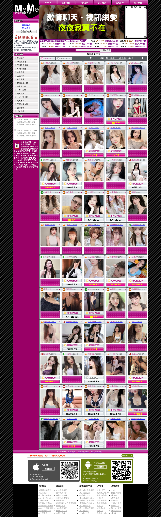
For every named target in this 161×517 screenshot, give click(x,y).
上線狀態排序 (22, 97)
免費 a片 (114, 500)
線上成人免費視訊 (86, 490)
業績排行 (20, 58)
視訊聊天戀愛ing (45, 503)
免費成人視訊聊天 (86, 503)
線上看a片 (101, 508)
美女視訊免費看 (62, 498)
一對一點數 (21, 90)
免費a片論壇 (116, 493)
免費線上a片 (102, 513)
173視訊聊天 (43, 500)
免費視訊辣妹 (61, 495)
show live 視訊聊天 (45, 498)
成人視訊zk (84, 511)
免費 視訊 (60, 500)
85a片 (113, 490)
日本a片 (100, 506)
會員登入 (26, 25)
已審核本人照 (22, 104)
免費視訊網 (60, 513)
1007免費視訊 (61, 490)
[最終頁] (131, 58)
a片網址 (114, 495)
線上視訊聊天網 (44, 495)
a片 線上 (114, 513)
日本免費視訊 (61, 493)
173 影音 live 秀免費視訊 (66, 503)
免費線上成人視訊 (86, 500)
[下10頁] (124, 58)
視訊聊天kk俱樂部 (45, 506)
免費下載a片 (102, 503)
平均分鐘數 (21, 69)
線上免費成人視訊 (86, 508)
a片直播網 (115, 498)
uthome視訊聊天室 (45, 508)
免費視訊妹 (60, 506)
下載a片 (100, 498)
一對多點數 (21, 86)
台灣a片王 (101, 490)
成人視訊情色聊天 (86, 498)
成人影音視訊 (84, 506)
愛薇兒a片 (115, 506)
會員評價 (20, 72)
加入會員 (26, 28)
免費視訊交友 (61, 511)
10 (113, 58)
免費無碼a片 (102, 495)
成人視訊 (20, 111)
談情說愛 (20, 108)
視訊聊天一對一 (44, 511)
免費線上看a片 (103, 493)
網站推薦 (20, 101)
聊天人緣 (20, 79)
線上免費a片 (102, 500)
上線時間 (20, 76)
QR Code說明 (127, 456)
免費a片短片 (116, 503)
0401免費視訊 (61, 508)
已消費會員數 (22, 65)
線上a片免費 (116, 508)
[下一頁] (117, 58)
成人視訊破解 (84, 493)
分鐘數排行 (21, 62)
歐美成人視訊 (84, 495)
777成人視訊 (84, 513)
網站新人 (20, 93)
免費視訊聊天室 (44, 490)
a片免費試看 (116, 511)
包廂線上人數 (22, 83)
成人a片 (100, 511)
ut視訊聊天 (42, 493)
